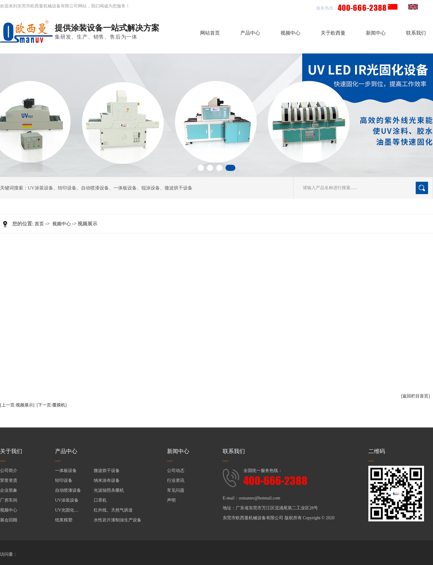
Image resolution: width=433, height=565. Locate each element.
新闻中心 (376, 33)
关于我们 (11, 451)
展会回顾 (8, 520)
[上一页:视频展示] (17, 405)
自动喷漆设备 (95, 187)
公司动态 (175, 470)
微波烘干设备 (178, 187)
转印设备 (67, 187)
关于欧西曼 (333, 33)
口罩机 (100, 500)
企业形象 (8, 490)
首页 (39, 223)
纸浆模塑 (63, 520)
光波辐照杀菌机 (109, 490)
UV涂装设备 (40, 187)
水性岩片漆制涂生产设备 (117, 520)
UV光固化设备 (69, 510)
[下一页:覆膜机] (51, 405)
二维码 (376, 451)
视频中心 (290, 33)
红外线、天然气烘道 (113, 510)
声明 (171, 500)
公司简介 (8, 470)
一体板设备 (125, 187)
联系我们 (416, 33)
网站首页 (210, 33)
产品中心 (250, 33)
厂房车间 (8, 500)
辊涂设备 (150, 187)
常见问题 (175, 490)
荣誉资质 (8, 480)
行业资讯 (175, 480)
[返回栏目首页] (415, 396)
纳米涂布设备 (107, 480)
